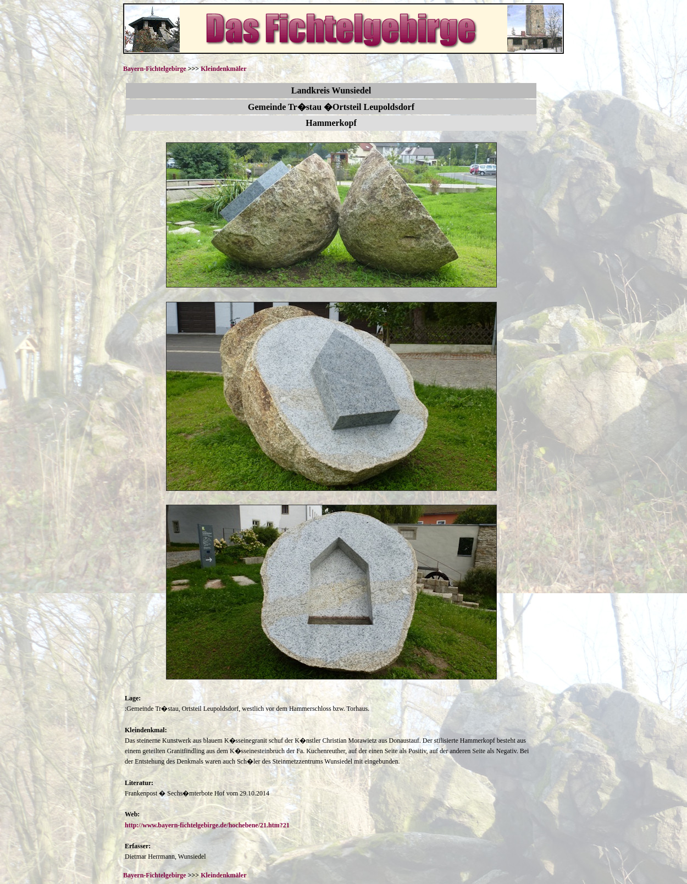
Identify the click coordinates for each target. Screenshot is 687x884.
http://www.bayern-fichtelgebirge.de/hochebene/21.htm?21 (207, 825)
